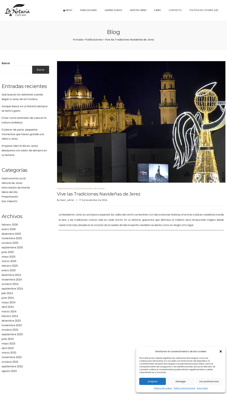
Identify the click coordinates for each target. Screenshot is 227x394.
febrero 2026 (10, 224)
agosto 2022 (9, 371)
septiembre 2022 (12, 366)
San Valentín (9, 201)
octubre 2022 (10, 362)
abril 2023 (8, 348)
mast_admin (67, 200)
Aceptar (152, 381)
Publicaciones (93, 39)
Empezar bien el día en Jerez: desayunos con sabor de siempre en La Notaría (24, 150)
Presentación (10, 197)
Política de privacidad (184, 388)
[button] (220, 351)
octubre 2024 (10, 284)
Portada (78, 39)
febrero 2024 (10, 316)
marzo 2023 (9, 352)
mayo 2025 (8, 257)
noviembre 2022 (12, 357)
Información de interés (16, 187)
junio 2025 (8, 252)
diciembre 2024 (11, 275)
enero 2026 (9, 229)
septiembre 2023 (12, 334)
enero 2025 (9, 270)
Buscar (6, 63)
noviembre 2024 (12, 279)
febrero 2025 (10, 266)
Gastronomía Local (14, 178)
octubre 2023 (10, 330)
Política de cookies (163, 388)
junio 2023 (8, 339)
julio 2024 (7, 293)
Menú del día (9, 192)
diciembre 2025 (11, 234)
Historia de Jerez (12, 183)
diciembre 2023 (11, 321)
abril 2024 (8, 307)
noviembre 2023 (12, 325)
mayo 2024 (9, 302)
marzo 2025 (9, 261)
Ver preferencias (209, 381)
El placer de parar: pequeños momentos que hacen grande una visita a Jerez (23, 134)
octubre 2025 (10, 243)
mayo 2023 (8, 343)
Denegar (181, 381)
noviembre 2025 (12, 238)
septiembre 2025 (12, 247)
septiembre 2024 (12, 288)
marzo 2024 (9, 311)
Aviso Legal (202, 388)
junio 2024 (8, 298)
